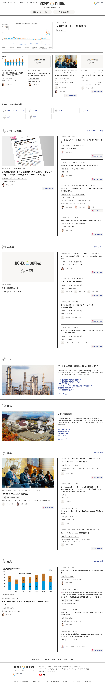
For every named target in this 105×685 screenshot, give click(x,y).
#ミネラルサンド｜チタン (68, 541)
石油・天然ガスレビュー (19, 178)
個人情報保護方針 (38, 681)
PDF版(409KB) (97, 650)
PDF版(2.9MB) (97, 272)
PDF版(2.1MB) (97, 321)
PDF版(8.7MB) (97, 211)
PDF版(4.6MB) (97, 296)
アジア (65, 70)
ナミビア (91, 253)
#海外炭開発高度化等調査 (68, 603)
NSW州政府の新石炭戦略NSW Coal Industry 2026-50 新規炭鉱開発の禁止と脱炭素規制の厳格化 (81, 635)
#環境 (74, 148)
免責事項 (16, 681)
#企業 (72, 197)
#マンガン (70, 81)
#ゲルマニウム (77, 539)
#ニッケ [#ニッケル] (78, 541)
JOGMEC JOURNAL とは (9, 3)
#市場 (13, 181)
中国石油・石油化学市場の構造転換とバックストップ (79, 165)
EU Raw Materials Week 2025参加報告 (75, 533)
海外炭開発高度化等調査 (73, 600)
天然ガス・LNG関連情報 (71, 26)
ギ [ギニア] (74, 72)
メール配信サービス (22, 3)
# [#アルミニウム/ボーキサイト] (59, 84)
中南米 (84, 185)
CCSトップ (61, 394)
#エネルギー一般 (6, 181)
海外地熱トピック (63, 433)
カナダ (76, 484)
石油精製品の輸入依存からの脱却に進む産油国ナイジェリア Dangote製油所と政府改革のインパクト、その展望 (28, 173)
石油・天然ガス (61, 30)
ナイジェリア (21, 168)
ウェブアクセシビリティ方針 (53, 681)
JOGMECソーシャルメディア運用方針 (72, 681)
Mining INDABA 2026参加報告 (64, 75)
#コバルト (59, 81)
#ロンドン (97, 84)
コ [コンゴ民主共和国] (101, 72)
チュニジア (86, 253)
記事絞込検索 (65, 12)
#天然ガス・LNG (65, 227)
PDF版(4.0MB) (97, 156)
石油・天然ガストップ (94, 131)
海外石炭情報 (9, 78)
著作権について (26, 681)
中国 (76, 70)
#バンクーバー (74, 498)
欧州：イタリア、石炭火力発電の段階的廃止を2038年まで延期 (39, 74)
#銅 (55, 81)
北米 (12, 70)
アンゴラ (71, 72)
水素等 (4, 292)
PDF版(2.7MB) (48, 189)
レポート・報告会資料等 (15, 292)
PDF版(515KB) (97, 92)
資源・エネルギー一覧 (40, 12)
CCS (53, 659)
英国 (91, 530)
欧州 (39, 70)
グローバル (82, 162)
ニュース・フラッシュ (72, 495)
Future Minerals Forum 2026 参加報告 (75, 462)
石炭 (3, 78)
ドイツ (84, 278)
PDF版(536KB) (97, 549)
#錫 (89, 539)
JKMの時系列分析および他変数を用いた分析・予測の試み (81, 220)
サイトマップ (88, 681)
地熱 (59, 659)
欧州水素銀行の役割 (10, 288)
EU (83, 530)
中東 (80, 185)
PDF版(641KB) (71, 96)
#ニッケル (64, 81)
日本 (102, 70)
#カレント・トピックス (67, 643)
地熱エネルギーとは (64, 429)
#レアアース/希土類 (68, 82)
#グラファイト (65, 498)
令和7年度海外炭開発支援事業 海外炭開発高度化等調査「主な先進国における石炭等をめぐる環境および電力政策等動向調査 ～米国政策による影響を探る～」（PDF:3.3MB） (82, 594)
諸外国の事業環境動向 (64, 388)
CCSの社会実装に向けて (65, 390)
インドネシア (71, 70)
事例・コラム (62, 435)
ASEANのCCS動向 (63, 384)
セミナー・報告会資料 (78, 194)
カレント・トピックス (64, 78)
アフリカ (66, 72)
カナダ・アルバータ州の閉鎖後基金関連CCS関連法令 (74, 386)
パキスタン (93, 72)
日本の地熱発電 (62, 431)
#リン (61, 82)
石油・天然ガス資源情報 (79, 169)
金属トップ (97, 453)
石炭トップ (97, 561)
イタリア (86, 530)
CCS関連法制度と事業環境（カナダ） (69, 382)
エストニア (96, 530)
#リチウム (57, 82)
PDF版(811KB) (97, 234)
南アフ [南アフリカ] (96, 253)
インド (95, 70)
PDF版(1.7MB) (97, 179)
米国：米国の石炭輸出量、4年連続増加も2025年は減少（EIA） (12, 74)
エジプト (79, 253)
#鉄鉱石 (56, 84)
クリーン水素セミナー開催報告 (71, 282)
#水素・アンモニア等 (66, 148)
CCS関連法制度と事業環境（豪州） (68, 380)
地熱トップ (61, 439)
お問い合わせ (33, 3)
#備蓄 (62, 172)
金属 (56, 78)
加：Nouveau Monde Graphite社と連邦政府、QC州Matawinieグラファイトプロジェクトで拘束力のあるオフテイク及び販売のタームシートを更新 (82, 489)
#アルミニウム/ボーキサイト (88, 84)
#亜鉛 (65, 539)
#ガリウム (70, 539)
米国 (15, 70)
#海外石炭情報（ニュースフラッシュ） (11, 80)
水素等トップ (97, 247)
